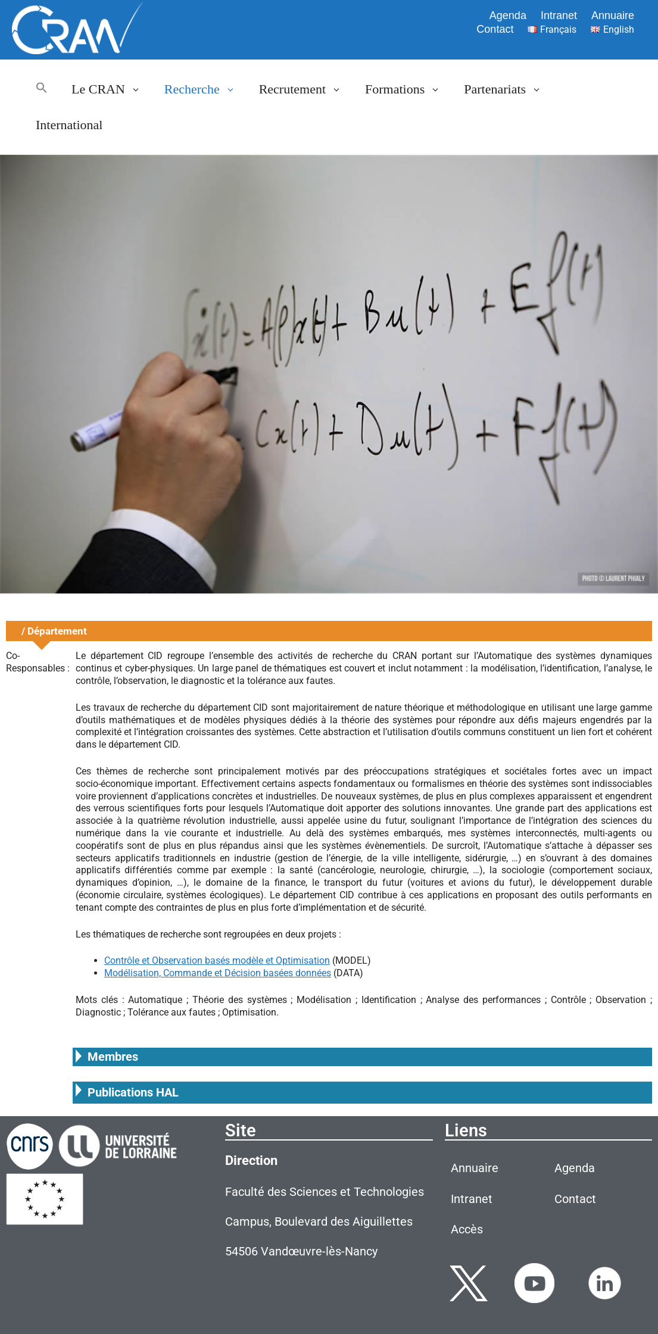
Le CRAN (111, 89)
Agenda (507, 15)
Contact (494, 29)
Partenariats (508, 89)
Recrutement (306, 89)
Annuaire (612, 15)
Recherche (205, 89)
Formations (408, 89)
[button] (42, 89)
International (69, 124)
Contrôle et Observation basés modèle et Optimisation (217, 960)
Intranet (559, 15)
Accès (467, 1229)
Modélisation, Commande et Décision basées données (217, 973)
